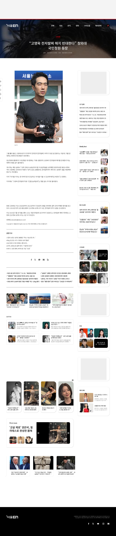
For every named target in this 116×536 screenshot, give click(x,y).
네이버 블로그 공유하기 (44, 260)
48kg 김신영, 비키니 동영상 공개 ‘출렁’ (17, 240)
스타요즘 (87, 25)
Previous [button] (38, 433)
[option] (53, 433)
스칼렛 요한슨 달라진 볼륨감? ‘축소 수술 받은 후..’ (20, 238)
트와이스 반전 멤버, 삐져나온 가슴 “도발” (18, 249)
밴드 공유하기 (48, 260)
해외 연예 (82, 390)
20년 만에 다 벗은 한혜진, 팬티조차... (17, 243)
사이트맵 (104, 516)
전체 (52, 25)
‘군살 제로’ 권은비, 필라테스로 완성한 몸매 (21, 429)
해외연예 (98, 25)
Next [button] (68, 433)
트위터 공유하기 (35, 260)
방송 (60, 25)
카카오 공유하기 (39, 260)
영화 (77, 25)
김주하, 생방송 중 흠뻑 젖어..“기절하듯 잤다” (19, 246)
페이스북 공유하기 (31, 260)
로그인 (108, 516)
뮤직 (69, 25)
